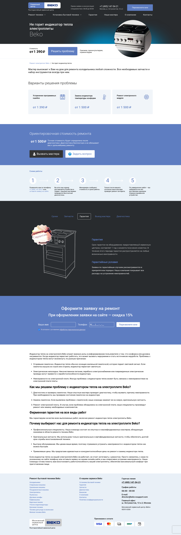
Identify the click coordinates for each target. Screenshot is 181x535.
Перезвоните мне (140, 7)
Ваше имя (43, 324)
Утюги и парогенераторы (39, 505)
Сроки (55, 216)
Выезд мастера (102, 216)
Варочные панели (36, 502)
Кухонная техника (36, 507)
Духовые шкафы (36, 497)
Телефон (82, 324)
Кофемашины (35, 500)
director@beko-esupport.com (135, 497)
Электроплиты (35, 492)
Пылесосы (33, 495)
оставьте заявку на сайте (39, 191)
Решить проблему (62, 51)
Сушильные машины (37, 487)
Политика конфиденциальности (91, 500)
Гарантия (84, 216)
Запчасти (68, 216)
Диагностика (123, 216)
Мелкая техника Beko (38, 512)
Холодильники (35, 482)
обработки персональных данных (72, 329)
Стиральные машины (37, 485)
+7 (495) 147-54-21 (109, 6)
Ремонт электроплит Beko (39, 63)
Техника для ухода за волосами (41, 510)
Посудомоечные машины (39, 490)
